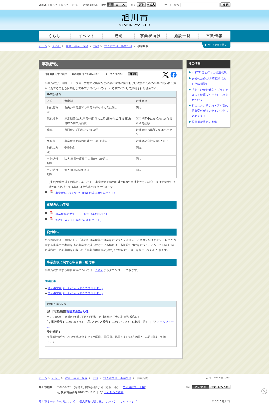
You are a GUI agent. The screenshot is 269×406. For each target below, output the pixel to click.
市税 (96, 46)
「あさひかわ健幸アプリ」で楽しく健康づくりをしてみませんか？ (210, 94)
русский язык (90, 4)
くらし (56, 46)
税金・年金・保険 (77, 46)
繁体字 (64, 4)
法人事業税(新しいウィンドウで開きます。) (75, 288)
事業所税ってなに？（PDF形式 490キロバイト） (83, 192)
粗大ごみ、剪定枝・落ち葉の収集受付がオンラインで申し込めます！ (210, 110)
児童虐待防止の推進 (204, 121)
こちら (99, 270)
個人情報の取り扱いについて (97, 401)
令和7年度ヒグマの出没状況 (209, 72)
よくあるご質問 (113, 392)
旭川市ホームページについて (57, 401)
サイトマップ (128, 401)
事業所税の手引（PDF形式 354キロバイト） (80, 214)
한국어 (75, 4)
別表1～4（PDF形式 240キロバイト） (76, 220)
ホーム (43, 46)
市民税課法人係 (77, 311)
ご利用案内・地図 (134, 387)
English (43, 4)
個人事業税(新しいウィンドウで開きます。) (75, 293)
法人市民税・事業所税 (118, 46)
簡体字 (53, 4)
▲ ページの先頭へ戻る (218, 378)
